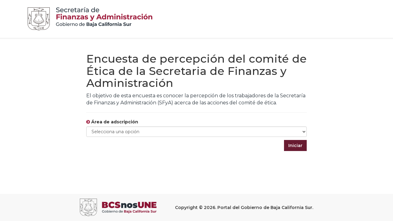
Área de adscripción (112, 122)
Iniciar (295, 145)
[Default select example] (196, 131)
